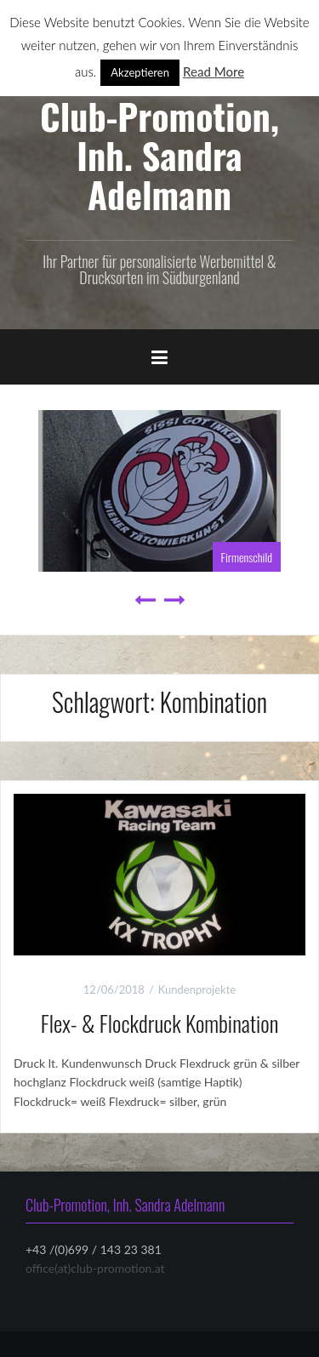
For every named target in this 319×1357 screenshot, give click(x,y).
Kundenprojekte (197, 989)
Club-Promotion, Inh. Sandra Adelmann (159, 154)
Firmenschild (246, 557)
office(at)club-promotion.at (95, 1268)
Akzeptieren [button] (140, 72)
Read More (213, 71)
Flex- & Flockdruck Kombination (160, 1023)
